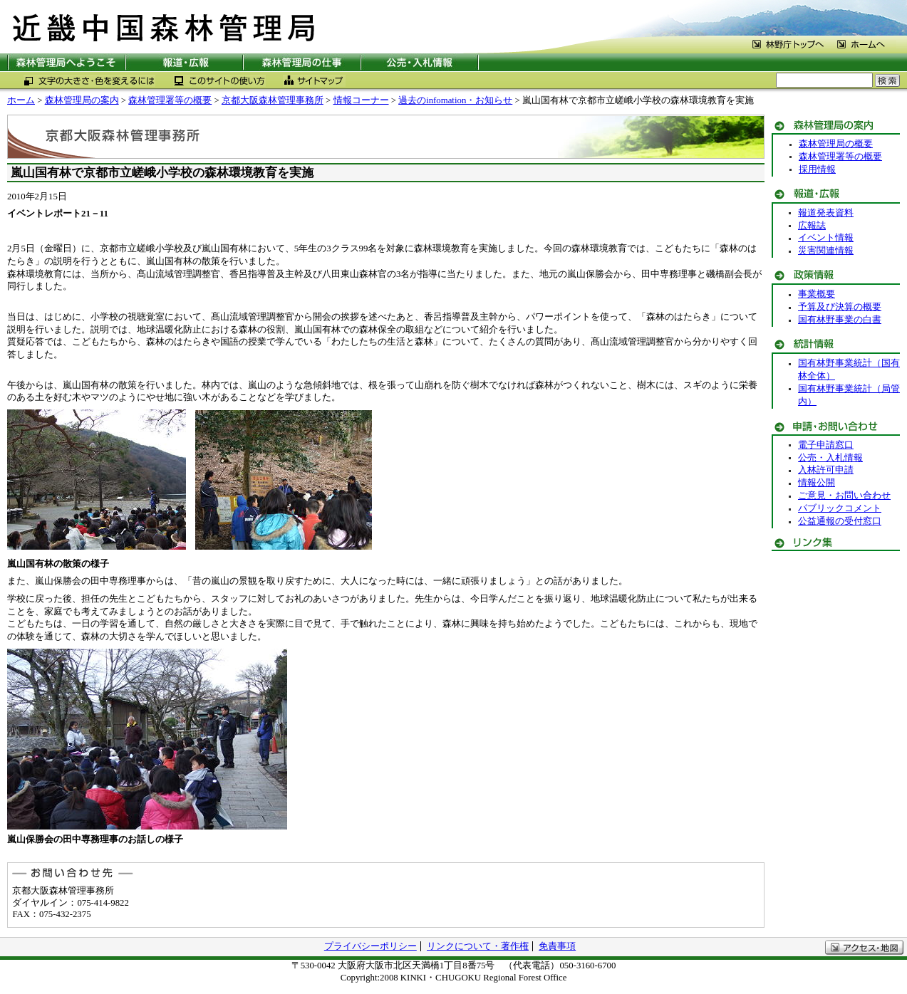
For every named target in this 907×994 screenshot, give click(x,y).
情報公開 (816, 483)
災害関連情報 (826, 251)
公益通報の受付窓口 (839, 521)
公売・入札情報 (830, 458)
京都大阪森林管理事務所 (272, 100)
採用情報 (817, 169)
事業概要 (816, 294)
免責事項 (557, 946)
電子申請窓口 (826, 445)
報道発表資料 (826, 213)
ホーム (21, 100)
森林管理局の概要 (836, 144)
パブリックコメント (839, 508)
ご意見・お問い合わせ (844, 496)
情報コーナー (361, 100)
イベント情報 (826, 238)
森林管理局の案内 (82, 100)
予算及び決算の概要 (839, 307)
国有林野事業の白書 (839, 320)
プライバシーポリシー (370, 946)
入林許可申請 (826, 470)
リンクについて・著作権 (478, 946)
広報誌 (812, 226)
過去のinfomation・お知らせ (455, 100)
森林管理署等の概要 (170, 100)
